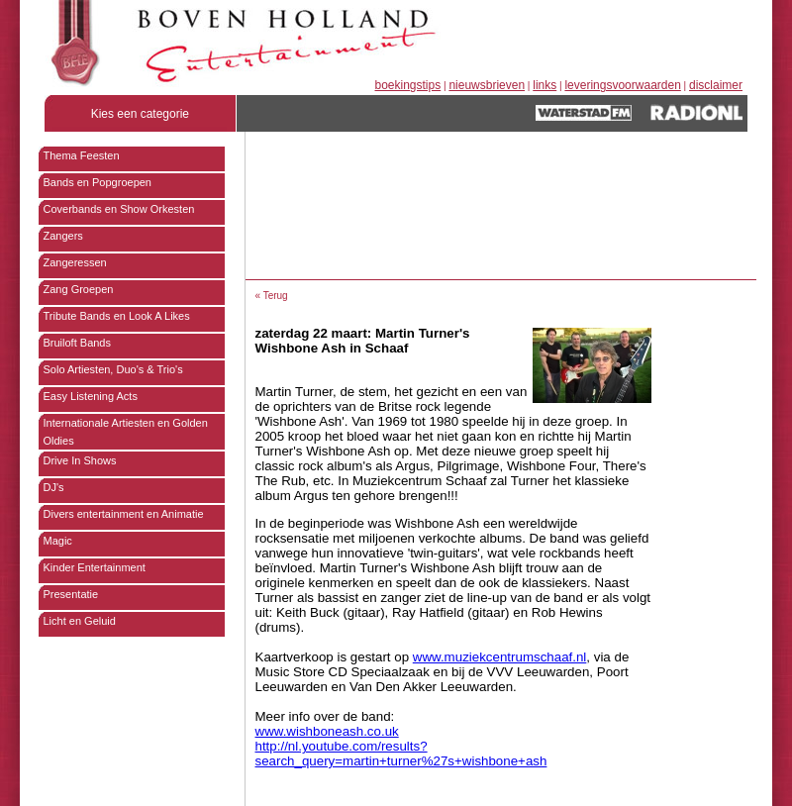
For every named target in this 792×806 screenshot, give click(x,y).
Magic (58, 541)
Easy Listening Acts (91, 396)
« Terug (271, 295)
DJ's (54, 487)
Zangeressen (75, 262)
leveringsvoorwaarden (622, 85)
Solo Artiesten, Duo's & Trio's (113, 369)
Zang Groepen (79, 289)
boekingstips (408, 85)
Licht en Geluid (80, 621)
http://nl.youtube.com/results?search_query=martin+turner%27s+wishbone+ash (401, 753)
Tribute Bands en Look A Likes (117, 316)
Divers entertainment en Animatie (124, 514)
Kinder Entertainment (95, 567)
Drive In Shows (80, 460)
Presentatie (71, 594)
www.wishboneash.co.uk (327, 731)
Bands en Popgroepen (97, 182)
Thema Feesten (82, 155)
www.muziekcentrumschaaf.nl (500, 657)
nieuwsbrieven (486, 85)
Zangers (63, 236)
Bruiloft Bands (77, 343)
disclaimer (715, 85)
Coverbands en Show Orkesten (119, 209)
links (544, 85)
